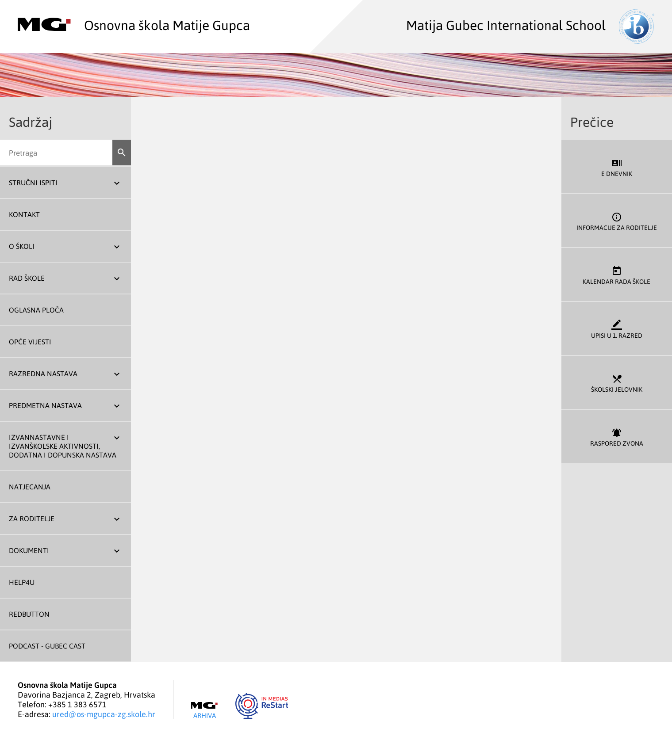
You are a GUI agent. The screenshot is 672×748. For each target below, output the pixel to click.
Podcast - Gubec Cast (47, 645)
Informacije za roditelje (616, 220)
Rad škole (27, 278)
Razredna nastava (43, 373)
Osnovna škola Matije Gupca (134, 24)
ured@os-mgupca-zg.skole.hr (103, 714)
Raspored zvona (616, 436)
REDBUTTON (29, 614)
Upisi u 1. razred (616, 328)
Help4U (22, 582)
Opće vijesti (30, 341)
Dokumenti (29, 550)
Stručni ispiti (33, 182)
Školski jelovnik (616, 382)
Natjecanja (29, 486)
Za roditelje (31, 518)
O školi (22, 246)
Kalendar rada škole (616, 274)
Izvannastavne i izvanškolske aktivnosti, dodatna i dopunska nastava (62, 446)
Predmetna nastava (45, 405)
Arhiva (204, 710)
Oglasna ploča (36, 309)
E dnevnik (616, 166)
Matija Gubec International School (530, 24)
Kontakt (24, 214)
